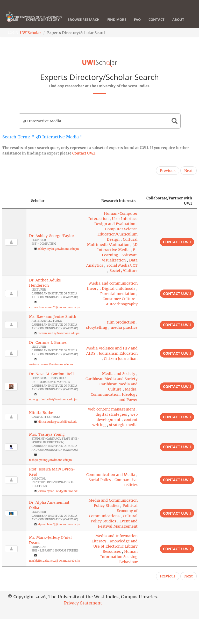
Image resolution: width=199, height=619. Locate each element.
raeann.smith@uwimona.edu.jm (59, 333)
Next (188, 170)
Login (13, 32)
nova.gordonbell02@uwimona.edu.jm (53, 399)
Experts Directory (43, 19)
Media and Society (118, 373)
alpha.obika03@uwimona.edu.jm (59, 524)
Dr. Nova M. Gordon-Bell (51, 374)
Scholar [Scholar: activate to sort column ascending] (38, 200)
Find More (116, 19)
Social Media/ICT (122, 265)
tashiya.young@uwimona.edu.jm (50, 460)
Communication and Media (110, 474)
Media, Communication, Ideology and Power (114, 394)
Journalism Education (118, 353)
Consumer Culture (119, 299)
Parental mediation (117, 293)
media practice (124, 327)
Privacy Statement (83, 602)
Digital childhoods (118, 288)
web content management (111, 409)
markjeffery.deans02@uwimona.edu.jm (54, 560)
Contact (156, 19)
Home (13, 19)
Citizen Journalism (121, 358)
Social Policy (100, 479)
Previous (167, 170)
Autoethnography (122, 304)
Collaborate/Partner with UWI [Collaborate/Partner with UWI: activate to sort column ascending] (169, 201)
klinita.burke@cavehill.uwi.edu (57, 421)
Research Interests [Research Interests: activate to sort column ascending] (118, 200)
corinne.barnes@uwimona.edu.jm (51, 364)
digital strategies (111, 414)
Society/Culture (124, 270)
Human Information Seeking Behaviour (119, 556)
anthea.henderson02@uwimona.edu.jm (54, 307)
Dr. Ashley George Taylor (51, 235)
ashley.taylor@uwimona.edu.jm (58, 249)
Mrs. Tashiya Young (47, 434)
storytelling (96, 327)
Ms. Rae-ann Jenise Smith (52, 316)
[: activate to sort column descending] (14, 201)
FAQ (137, 19)
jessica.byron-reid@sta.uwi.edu (58, 491)
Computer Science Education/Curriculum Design (117, 234)
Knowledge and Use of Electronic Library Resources (115, 546)
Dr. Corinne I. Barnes (48, 342)
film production (121, 322)
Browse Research (83, 19)
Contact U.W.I (84, 153)
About (178, 19)
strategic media (123, 424)
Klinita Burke (41, 412)
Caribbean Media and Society (112, 378)
